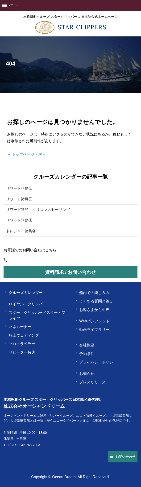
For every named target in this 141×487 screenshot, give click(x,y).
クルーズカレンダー (24, 293)
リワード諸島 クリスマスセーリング (38, 210)
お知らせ (84, 374)
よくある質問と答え (94, 301)
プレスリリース (90, 382)
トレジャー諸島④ (21, 231)
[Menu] (10, 5)
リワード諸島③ (19, 188)
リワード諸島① (19, 220)
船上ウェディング (22, 335)
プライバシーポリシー (96, 362)
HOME (8, 105)
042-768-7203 (30, 445)
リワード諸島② (19, 199)
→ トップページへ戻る (26, 154)
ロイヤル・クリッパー (25, 304)
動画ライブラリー (92, 330)
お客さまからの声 (92, 310)
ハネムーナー (18, 327)
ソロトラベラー (20, 344)
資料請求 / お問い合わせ (70, 272)
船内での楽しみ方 (92, 293)
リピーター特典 (20, 352)
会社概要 (84, 345)
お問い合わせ (122, 457)
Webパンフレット (92, 321)
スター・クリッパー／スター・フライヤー (35, 315)
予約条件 (84, 354)
